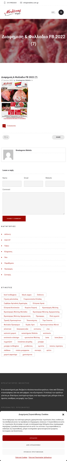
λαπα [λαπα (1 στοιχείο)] (47, 337)
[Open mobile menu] (53, 12)
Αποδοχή (33, 438)
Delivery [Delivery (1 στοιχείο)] (40, 295)
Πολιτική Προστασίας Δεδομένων (40, 457)
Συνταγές (7, 275)
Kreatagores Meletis (23, 80)
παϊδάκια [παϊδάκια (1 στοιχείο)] (7, 350)
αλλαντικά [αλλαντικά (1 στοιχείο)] (7, 329)
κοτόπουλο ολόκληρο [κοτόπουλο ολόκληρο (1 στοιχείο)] (11, 337)
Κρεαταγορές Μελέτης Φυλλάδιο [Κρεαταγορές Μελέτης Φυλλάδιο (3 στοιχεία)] (15, 312)
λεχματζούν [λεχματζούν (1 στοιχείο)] (8, 342)
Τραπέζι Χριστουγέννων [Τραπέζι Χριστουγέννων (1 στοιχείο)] (12, 320)
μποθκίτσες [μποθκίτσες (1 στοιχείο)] (28, 346)
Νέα (5, 257)
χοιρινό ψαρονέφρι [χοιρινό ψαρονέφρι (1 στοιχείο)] (10, 354)
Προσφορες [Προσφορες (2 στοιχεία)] (40, 316)
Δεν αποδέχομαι (33, 445)
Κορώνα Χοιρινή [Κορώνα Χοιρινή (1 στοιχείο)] (31, 307)
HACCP (7, 240)
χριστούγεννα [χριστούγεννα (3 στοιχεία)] (27, 354)
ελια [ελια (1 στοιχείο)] (48, 329)
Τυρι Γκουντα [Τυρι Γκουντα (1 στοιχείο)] (47, 320)
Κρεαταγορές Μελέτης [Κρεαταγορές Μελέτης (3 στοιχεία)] (50, 307)
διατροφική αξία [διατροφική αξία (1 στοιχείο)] (22, 329)
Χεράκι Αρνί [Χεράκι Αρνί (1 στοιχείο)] (30, 324)
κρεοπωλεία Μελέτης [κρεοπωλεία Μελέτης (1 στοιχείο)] (32, 337)
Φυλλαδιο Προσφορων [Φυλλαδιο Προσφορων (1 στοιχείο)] (12, 324)
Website (48, 178)
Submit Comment (14, 218)
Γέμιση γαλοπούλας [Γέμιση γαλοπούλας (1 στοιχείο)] (11, 299)
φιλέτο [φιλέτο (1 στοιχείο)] (49, 350)
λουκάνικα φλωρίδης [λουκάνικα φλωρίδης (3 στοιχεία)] (25, 342)
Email (26, 178)
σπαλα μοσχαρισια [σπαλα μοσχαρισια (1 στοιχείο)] (22, 350)
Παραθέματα (9, 263)
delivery (7, 234)
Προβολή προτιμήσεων (33, 452)
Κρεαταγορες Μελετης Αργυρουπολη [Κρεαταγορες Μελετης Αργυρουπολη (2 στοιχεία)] (17, 316)
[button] (63, 414)
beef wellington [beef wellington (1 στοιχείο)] (10, 295)
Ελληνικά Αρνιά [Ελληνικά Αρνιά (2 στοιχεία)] (38, 303)
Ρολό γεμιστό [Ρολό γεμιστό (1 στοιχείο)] (54, 316)
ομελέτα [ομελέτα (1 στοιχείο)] (41, 346)
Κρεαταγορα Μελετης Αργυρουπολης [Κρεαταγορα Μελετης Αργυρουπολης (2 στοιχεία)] (46, 312)
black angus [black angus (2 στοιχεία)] (26, 295)
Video (6, 246)
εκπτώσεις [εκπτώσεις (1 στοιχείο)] (37, 329)
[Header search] (61, 12)
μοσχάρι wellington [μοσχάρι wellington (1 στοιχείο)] (11, 346)
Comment (6, 189)
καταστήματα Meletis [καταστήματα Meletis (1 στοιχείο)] (30, 333)
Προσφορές (8, 269)
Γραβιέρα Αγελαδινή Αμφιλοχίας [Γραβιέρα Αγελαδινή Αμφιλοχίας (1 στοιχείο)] (15, 303)
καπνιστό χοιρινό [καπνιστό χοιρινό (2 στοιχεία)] (10, 333)
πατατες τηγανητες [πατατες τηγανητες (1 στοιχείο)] (56, 346)
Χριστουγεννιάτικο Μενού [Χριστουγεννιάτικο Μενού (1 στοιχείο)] (49, 324)
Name (5, 178)
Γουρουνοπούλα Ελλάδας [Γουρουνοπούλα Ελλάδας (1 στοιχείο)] (33, 299)
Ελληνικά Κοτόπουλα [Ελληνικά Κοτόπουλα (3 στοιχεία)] (11, 307)
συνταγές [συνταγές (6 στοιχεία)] (38, 350)
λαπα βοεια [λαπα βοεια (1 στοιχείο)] (58, 337)
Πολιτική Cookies (21, 457)
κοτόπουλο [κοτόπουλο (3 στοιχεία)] (47, 333)
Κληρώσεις (8, 251)
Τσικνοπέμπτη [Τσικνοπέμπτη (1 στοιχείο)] (32, 320)
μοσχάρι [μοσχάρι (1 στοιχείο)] (41, 342)
